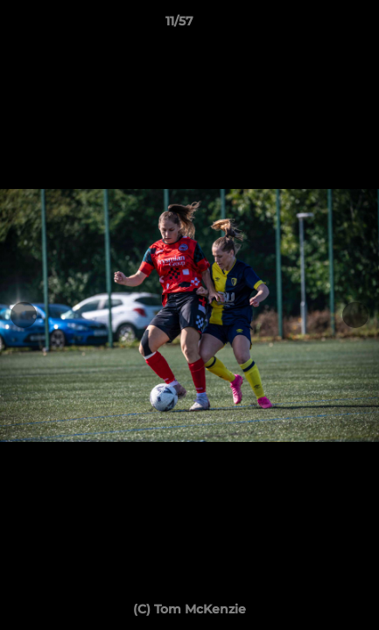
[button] (315, 25)
